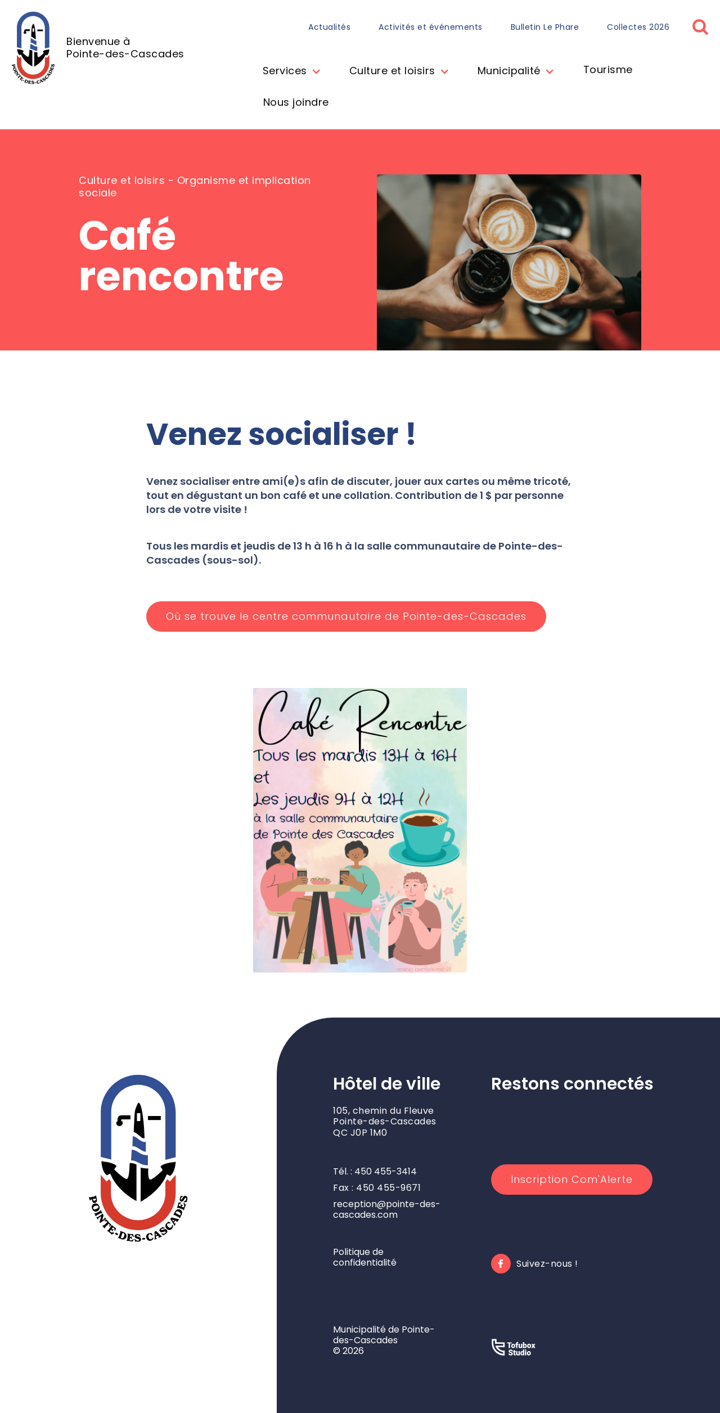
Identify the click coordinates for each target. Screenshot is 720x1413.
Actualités (329, 27)
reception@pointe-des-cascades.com (386, 1209)
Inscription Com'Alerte (572, 1179)
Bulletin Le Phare (545, 27)
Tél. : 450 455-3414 (375, 1171)
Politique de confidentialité (365, 1257)
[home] (97, 47)
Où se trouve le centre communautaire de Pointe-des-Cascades (346, 616)
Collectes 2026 (638, 27)
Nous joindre (296, 102)
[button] (289, 72)
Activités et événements (431, 27)
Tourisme (608, 69)
